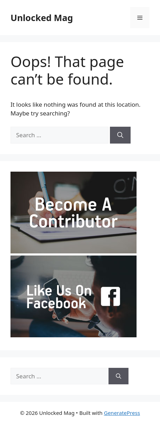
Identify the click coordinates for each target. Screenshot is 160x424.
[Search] (120, 135)
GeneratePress (122, 412)
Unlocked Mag (42, 18)
